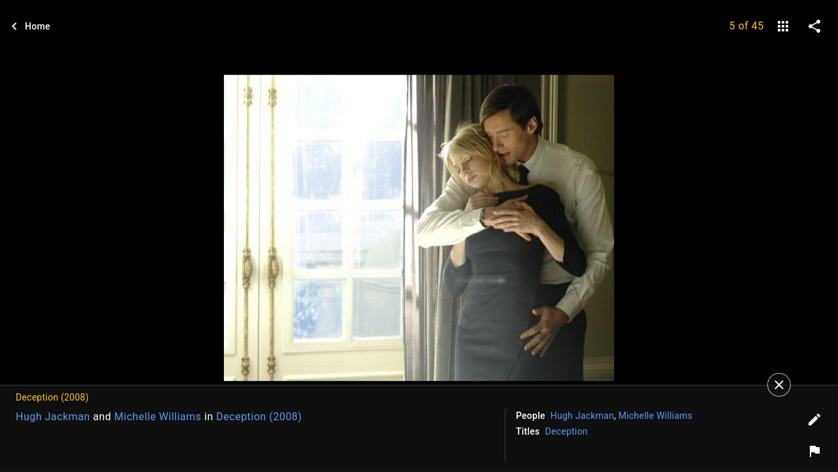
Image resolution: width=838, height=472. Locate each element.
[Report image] (814, 451)
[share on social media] (814, 26)
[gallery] (783, 26)
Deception (566, 431)
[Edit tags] (814, 419)
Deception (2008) (259, 416)
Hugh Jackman (53, 416)
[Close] (779, 385)
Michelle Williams (158, 416)
